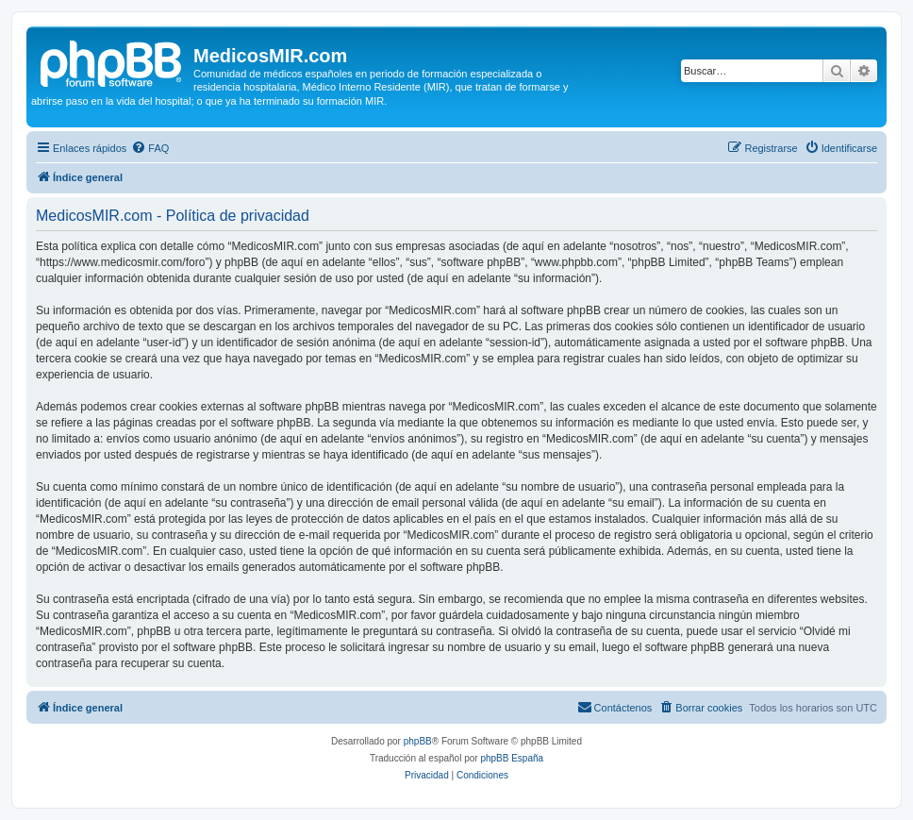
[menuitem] (150, 148)
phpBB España (511, 758)
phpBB (418, 741)
